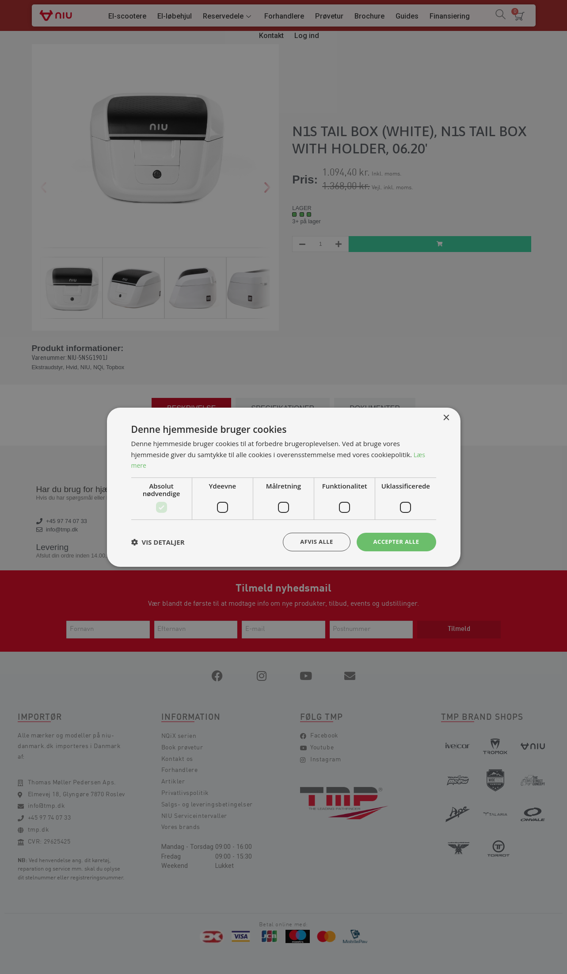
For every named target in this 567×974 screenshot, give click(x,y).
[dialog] (283, 487)
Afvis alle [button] (312, 541)
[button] (158, 542)
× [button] (446, 417)
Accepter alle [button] (394, 541)
